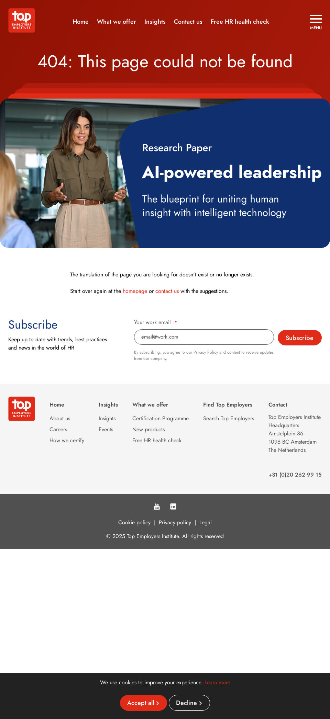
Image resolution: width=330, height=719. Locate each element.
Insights (155, 21)
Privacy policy (175, 522)
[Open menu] (316, 22)
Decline (186, 702)
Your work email (155, 322)
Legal (205, 522)
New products (148, 429)
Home (81, 21)
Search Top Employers (228, 418)
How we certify (67, 440)
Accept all (140, 702)
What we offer (116, 21)
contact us (167, 291)
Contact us (188, 21)
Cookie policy (134, 522)
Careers (58, 429)
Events (106, 429)
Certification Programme (160, 418)
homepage (135, 291)
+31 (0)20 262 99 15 (295, 475)
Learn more (217, 682)
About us (60, 418)
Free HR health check (240, 21)
